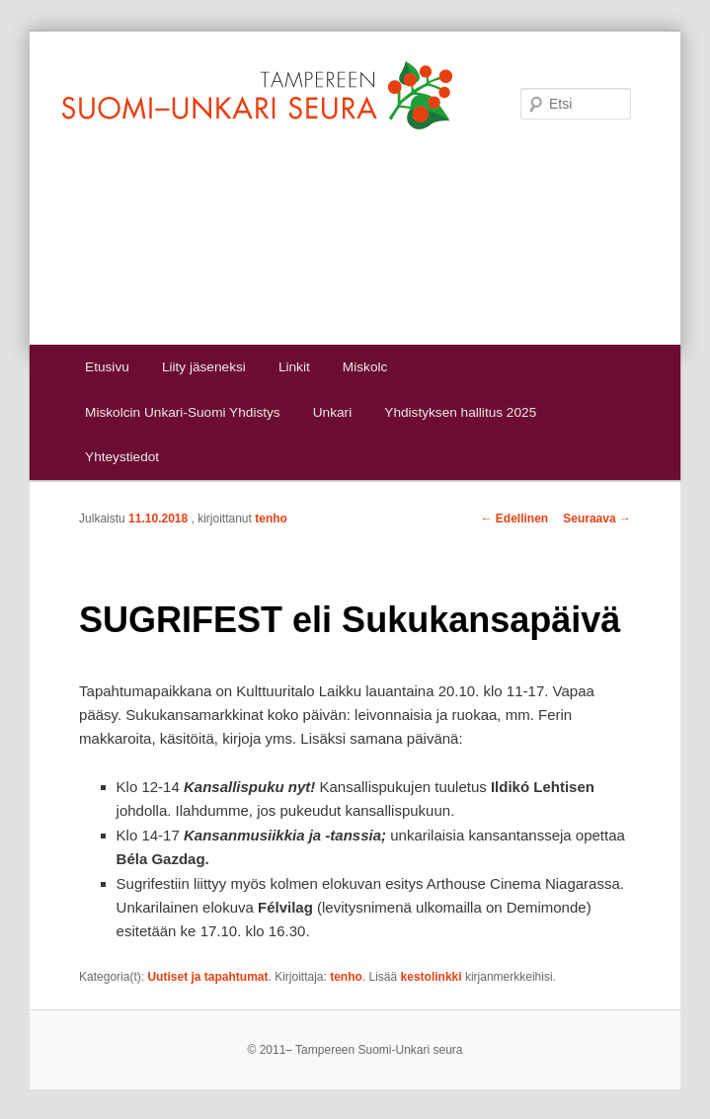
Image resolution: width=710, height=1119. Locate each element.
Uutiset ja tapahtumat (207, 977)
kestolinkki (431, 977)
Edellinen (515, 518)
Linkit (294, 367)
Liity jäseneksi (204, 367)
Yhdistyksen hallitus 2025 (460, 412)
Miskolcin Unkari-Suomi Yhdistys (182, 412)
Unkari (332, 412)
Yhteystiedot (122, 456)
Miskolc (365, 367)
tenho (271, 518)
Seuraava (597, 518)
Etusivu (107, 367)
